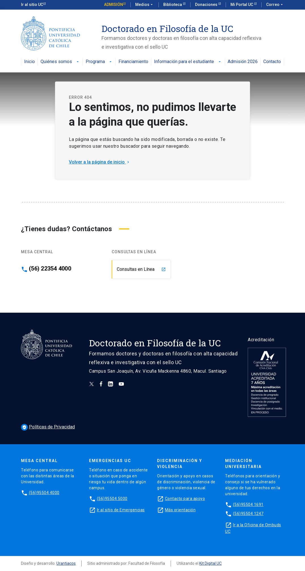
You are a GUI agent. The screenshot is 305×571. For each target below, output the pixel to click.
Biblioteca (173, 4)
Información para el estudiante (188, 61)
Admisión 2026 (243, 61)
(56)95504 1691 (248, 504)
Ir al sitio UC (32, 4)
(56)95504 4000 (44, 492)
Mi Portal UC (242, 4)
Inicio (29, 61)
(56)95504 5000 (112, 498)
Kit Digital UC (210, 563)
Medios (144, 4)
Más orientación (180, 510)
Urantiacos (66, 563)
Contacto (272, 61)
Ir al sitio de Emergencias (121, 510)
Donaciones (206, 4)
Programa (99, 61)
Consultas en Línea (141, 269)
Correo (275, 4)
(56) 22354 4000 (50, 268)
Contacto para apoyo (185, 498)
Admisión (113, 4)
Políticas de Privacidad (48, 427)
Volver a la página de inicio (99, 162)
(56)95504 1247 (248, 514)
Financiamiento (133, 61)
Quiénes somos (60, 61)
